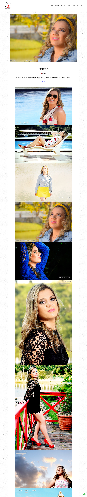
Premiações (79, 5)
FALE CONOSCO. (43, 81)
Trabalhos (63, 5)
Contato (57, 5)
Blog (74, 5)
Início (52, 5)
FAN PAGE (43, 82)
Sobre (69, 5)
